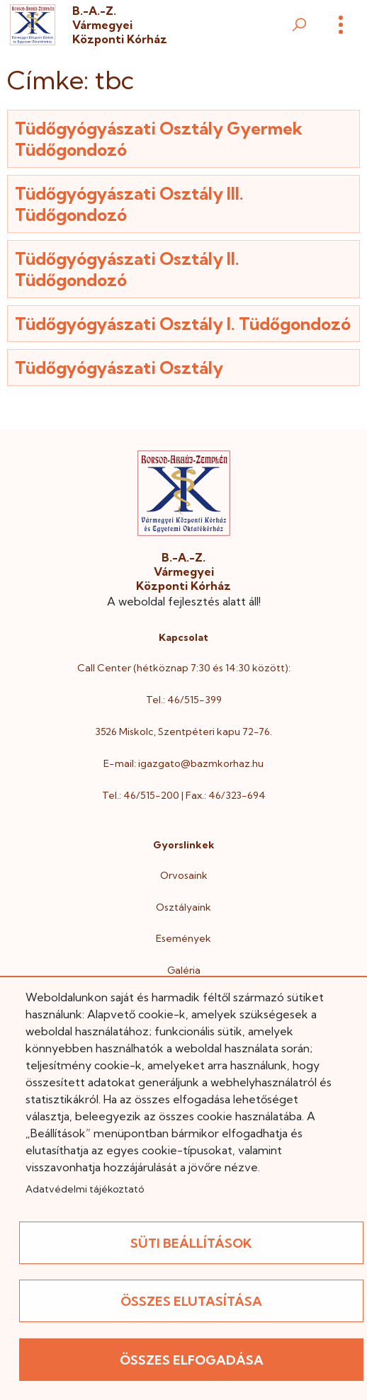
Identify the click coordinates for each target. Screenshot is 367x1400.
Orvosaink (184, 875)
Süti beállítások (191, 1243)
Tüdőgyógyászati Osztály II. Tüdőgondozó (127, 269)
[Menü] (341, 25)
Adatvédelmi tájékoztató (85, 1189)
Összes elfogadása (192, 1360)
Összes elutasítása (191, 1301)
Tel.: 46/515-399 (184, 699)
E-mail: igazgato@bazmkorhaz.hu (183, 763)
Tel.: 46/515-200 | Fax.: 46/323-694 (184, 795)
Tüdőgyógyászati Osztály (119, 367)
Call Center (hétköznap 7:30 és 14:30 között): (183, 667)
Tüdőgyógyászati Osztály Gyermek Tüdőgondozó (159, 139)
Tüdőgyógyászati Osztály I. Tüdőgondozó (183, 323)
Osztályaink (183, 907)
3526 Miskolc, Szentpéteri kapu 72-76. (183, 731)
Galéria (184, 970)
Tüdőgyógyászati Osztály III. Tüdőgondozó (129, 204)
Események (183, 938)
